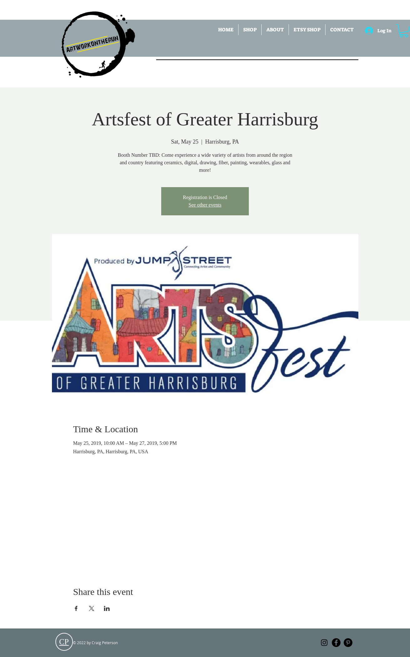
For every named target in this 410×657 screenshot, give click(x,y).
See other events (205, 205)
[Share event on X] (92, 608)
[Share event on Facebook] (76, 608)
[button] (249, 29)
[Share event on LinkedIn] (107, 608)
